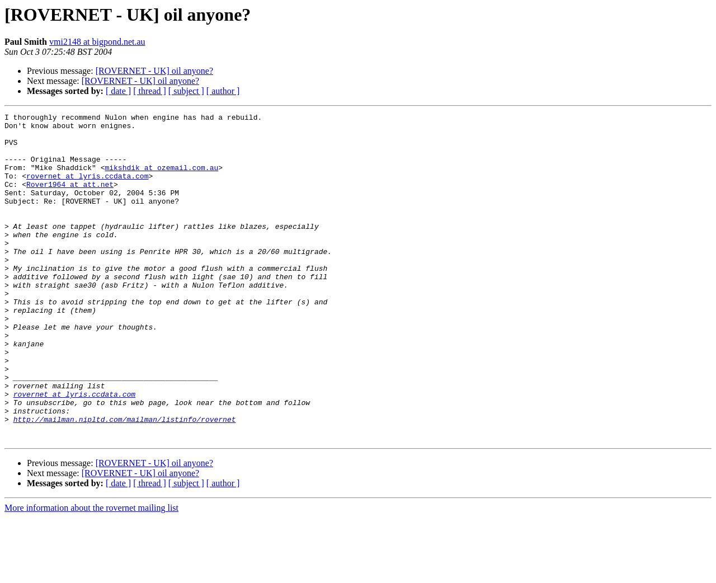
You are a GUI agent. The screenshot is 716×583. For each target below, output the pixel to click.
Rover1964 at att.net (70, 199)
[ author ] (223, 91)
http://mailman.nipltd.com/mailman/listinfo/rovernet (124, 481)
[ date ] (118, 91)
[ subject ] (186, 91)
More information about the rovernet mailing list (91, 573)
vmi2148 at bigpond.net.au (97, 41)
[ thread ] (149, 91)
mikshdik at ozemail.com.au (161, 179)
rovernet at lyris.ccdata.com (87, 189)
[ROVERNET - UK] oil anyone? (154, 71)
